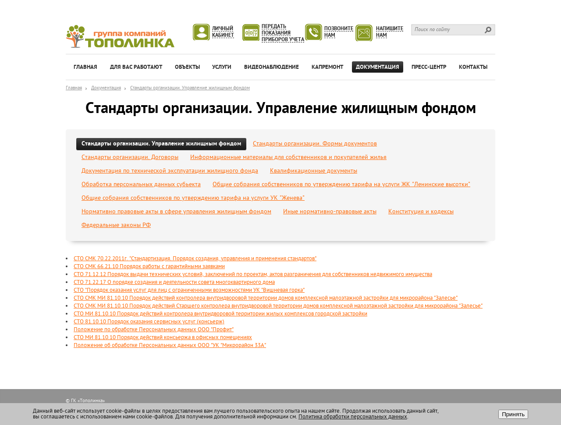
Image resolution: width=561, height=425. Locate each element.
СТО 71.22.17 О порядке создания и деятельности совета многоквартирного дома (174, 282)
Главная (74, 88)
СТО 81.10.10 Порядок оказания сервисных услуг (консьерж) (149, 322)
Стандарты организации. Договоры (130, 157)
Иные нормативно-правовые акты (329, 212)
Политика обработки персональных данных (352, 417)
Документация (106, 88)
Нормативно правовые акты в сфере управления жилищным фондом (176, 212)
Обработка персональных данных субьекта (141, 185)
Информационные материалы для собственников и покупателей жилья (288, 157)
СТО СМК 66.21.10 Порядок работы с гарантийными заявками (149, 266)
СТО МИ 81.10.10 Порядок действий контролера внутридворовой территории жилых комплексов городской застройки (220, 314)
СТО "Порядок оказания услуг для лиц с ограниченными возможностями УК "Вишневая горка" (189, 290)
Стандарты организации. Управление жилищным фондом (190, 88)
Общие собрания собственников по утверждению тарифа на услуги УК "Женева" (193, 198)
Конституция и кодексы (421, 212)
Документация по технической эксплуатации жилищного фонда (170, 171)
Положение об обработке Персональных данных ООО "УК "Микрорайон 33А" (170, 345)
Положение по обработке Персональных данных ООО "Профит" (154, 329)
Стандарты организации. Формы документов (315, 144)
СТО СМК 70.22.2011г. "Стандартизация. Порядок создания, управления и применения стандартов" (195, 258)
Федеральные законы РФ (116, 225)
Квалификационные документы (313, 171)
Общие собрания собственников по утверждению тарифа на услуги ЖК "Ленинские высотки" (341, 185)
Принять (513, 414)
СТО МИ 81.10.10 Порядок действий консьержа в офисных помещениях (163, 337)
